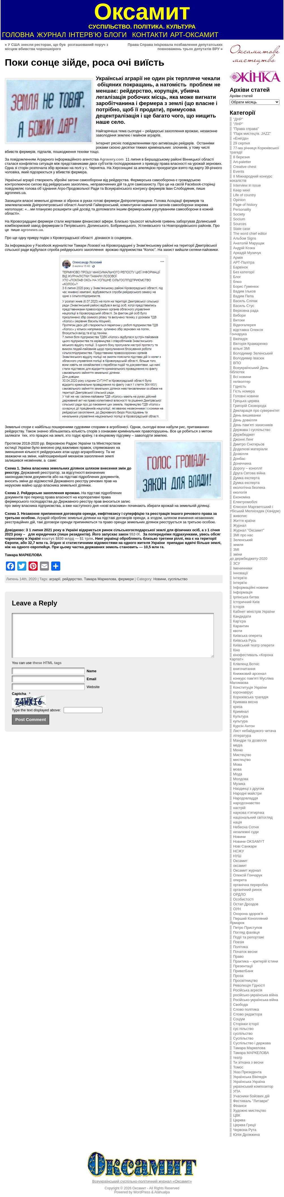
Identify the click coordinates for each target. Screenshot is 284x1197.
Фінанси (239, 1106)
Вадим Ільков (244, 291)
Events (238, 171)
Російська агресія (247, 990)
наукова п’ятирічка (248, 812)
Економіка (241, 497)
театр (237, 1057)
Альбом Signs (244, 238)
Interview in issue (247, 185)
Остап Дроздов (245, 904)
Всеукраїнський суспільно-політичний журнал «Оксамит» (142, 1181)
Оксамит (240, 861)
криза (237, 707)
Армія (238, 257)
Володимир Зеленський (253, 353)
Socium (239, 219)
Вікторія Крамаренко (250, 344)
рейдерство (72, 579)
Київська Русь (244, 640)
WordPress (141, 1192)
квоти (237, 631)
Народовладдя (245, 798)
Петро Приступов (247, 927)
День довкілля (245, 420)
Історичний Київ (246, 602)
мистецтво (242, 760)
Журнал (239, 525)
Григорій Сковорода (249, 406)
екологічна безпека (249, 487)
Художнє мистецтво (249, 1110)
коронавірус (243, 692)
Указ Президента (247, 1072)
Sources (239, 224)
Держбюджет (244, 434)
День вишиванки (247, 415)
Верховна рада (245, 310)
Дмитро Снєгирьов (248, 444)
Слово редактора (247, 1014)
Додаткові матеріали (250, 449)
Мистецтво (242, 755)
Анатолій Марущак (248, 243)
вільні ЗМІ (241, 348)
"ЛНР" (238, 124)
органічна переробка (250, 885)
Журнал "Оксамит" (248, 530)
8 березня (241, 157)
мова (237, 769)
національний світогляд (253, 817)
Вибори (239, 315)
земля (238, 545)
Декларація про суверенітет (256, 410)
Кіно (236, 650)
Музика (239, 784)
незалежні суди (246, 832)
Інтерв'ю (240, 578)
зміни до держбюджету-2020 (248, 556)
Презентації (243, 966)
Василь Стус (243, 306)
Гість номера (244, 391)
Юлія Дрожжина (246, 1134)
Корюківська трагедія (250, 697)
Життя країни (244, 521)
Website (93, 695)
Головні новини (246, 396)
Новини (239, 837)
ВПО (237, 363)
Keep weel (241, 190)
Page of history (245, 204)
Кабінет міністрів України (254, 611)
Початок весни (245, 952)
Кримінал (241, 711)
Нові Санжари (245, 846)
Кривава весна (245, 702)
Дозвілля (240, 454)
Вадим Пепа (243, 296)
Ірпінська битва (246, 597)
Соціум (239, 1019)
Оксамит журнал (247, 870)
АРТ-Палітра (243, 262)
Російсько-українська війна (255, 1000)
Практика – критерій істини (255, 961)
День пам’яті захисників (253, 425)
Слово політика (246, 1009)
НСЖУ (238, 851)
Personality (242, 209)
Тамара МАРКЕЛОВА (251, 1053)
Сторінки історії (246, 1024)
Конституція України (250, 687)
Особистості (243, 899)
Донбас (239, 458)
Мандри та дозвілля (249, 740)
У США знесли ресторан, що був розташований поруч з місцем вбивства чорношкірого (56, 46)
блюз (237, 281)
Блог (237, 277)
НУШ (237, 856)
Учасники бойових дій (251, 1096)
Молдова (240, 779)
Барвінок (240, 267)
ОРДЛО (239, 894)
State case (241, 229)
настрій (239, 808)
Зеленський (243, 540)
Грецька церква (246, 401)
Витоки (239, 320)
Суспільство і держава (252, 1043)
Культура (240, 716)
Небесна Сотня (246, 827)
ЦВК (236, 1115)
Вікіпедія (240, 339)
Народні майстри (247, 793)
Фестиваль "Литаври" (251, 1101)
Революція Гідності (249, 985)
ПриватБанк (243, 971)
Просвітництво (245, 980)
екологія (240, 492)
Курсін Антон (244, 726)
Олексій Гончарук (247, 875)
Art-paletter (242, 162)
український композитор (253, 1086)
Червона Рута (244, 1130)
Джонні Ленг (243, 439)
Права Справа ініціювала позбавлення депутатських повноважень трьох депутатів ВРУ (175, 46)
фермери (126, 579)
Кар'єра (239, 621)
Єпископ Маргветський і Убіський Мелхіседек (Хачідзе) (255, 509)
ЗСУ (236, 563)
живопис (240, 516)
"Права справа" (246, 129)
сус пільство (243, 1029)
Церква (239, 1120)
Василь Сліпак (245, 301)
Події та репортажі (248, 937)
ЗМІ (236, 549)
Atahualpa (162, 1192)
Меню (238, 750)
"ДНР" (238, 119)
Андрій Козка (244, 248)
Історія (238, 607)
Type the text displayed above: (36, 718)
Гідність (239, 386)
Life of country (244, 195)
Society (239, 214)
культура (240, 721)
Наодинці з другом (248, 788)
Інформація (242, 592)
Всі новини (242, 377)
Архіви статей (241, 96)
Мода (237, 774)
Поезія (238, 942)
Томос (238, 1067)
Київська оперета (247, 635)
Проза (238, 976)
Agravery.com (111, 159)
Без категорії (243, 272)
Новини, (160, 579)
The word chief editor (250, 233)
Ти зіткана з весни (248, 1062)
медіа (237, 745)
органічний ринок (247, 889)
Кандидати (242, 616)
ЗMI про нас (243, 535)
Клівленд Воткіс (246, 664)
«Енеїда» (241, 138)
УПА (236, 1091)
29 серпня (241, 143)
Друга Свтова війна (249, 473)
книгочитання (244, 669)
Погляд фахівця (246, 932)
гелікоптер (241, 381)
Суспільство (243, 1038)
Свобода (240, 1004)
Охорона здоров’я (248, 914)
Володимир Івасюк (248, 358)
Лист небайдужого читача (254, 731)
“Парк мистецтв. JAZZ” (252, 133)
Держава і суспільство (251, 430)
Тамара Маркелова (100, 579)
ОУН (237, 909)
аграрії (55, 579)
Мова (237, 764)
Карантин (241, 626)
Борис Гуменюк (246, 286)
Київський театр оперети (253, 645)
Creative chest (244, 167)
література (242, 735)
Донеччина (242, 463)
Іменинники (242, 568)
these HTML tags (47, 671)
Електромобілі (245, 502)
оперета (240, 880)
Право (238, 956)
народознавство (246, 803)
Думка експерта (246, 478)
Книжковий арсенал (249, 673)
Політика (240, 947)
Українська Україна (249, 1081)
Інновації (240, 573)
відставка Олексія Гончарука (246, 332)
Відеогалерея (244, 325)
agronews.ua (32, 230)
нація (237, 822)
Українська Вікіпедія (249, 1077)
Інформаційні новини (250, 587)
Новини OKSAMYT (248, 841)
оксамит (240, 865)
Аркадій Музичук (247, 253)
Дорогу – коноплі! (247, 468)
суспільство (178, 579)
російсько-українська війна (255, 995)
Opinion (239, 200)
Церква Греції (244, 1125)
